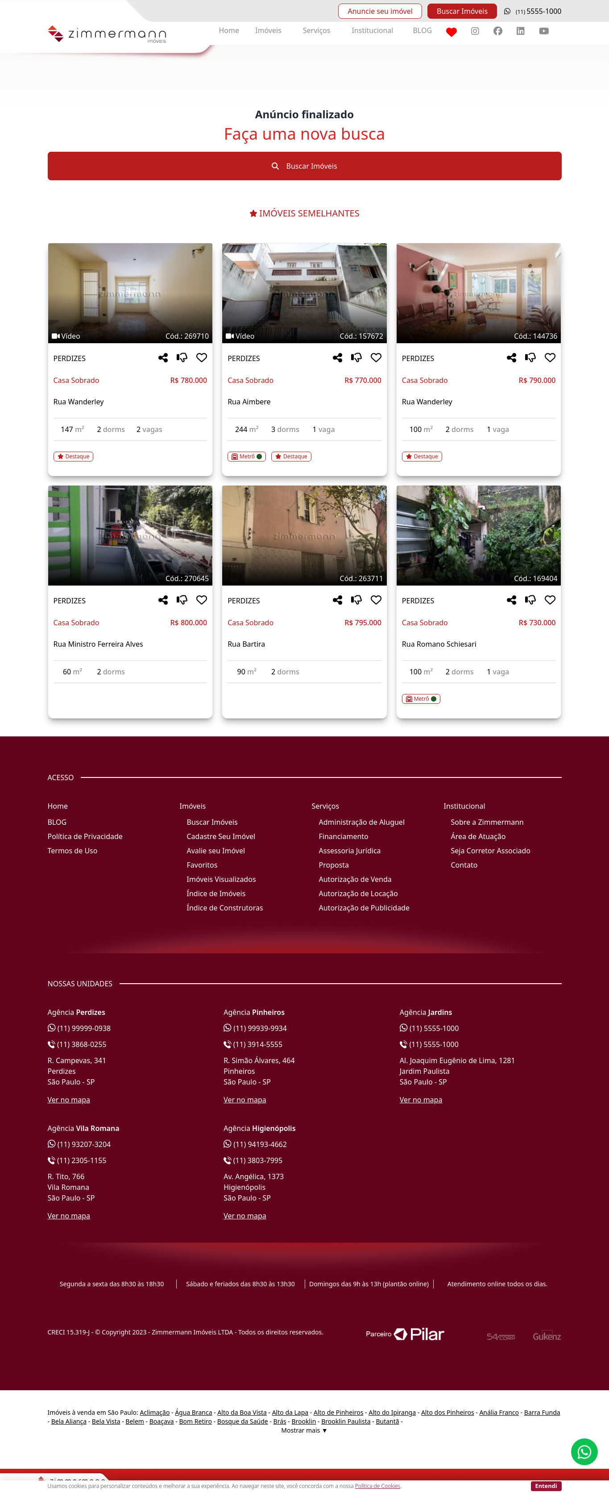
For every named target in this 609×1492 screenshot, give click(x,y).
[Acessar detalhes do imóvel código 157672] (304, 451)
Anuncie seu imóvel (380, 11)
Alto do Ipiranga (392, 1412)
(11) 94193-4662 (255, 1144)
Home (229, 30)
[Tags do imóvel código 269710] (130, 336)
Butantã (387, 1421)
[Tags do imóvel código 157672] (304, 336)
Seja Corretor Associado (491, 851)
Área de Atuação (478, 836)
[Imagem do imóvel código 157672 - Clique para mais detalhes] (304, 293)
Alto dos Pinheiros (447, 1412)
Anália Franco (499, 1412)
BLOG (422, 30)
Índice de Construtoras (225, 908)
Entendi (546, 1486)
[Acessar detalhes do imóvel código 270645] (130, 688)
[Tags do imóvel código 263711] (304, 578)
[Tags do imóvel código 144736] (479, 336)
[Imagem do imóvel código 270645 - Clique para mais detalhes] (130, 536)
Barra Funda (542, 1412)
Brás (279, 1421)
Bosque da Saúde (242, 1421)
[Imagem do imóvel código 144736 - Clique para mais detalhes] (479, 293)
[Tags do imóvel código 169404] (479, 578)
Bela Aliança (69, 1421)
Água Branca (193, 1412)
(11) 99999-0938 (79, 1028)
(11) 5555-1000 (429, 1028)
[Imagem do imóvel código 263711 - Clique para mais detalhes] (304, 536)
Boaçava (161, 1421)
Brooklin (304, 1421)
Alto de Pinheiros (338, 1412)
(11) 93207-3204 (79, 1144)
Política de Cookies (377, 1486)
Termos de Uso (73, 851)
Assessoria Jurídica (350, 851)
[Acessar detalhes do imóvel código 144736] (479, 451)
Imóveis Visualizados (221, 879)
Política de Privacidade (85, 836)
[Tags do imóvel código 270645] (130, 578)
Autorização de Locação (358, 893)
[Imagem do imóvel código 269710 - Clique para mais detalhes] (130, 293)
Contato (464, 865)
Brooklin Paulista (345, 1421)
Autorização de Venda (355, 879)
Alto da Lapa (290, 1412)
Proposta (334, 865)
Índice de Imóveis (216, 893)
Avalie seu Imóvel (216, 851)
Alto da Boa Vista (242, 1412)
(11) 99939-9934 (255, 1028)
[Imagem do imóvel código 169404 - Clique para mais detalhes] (479, 536)
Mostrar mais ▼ (304, 1430)
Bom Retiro (195, 1421)
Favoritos (202, 865)
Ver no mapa (69, 1100)
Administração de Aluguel (362, 822)
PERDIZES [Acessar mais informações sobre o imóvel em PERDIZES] (70, 358)
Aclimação (155, 1412)
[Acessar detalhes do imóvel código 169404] (479, 693)
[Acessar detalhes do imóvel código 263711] (304, 688)
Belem (134, 1421)
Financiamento (344, 836)
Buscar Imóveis (462, 11)
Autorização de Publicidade (364, 908)
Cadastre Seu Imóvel (221, 836)
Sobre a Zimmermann (487, 822)
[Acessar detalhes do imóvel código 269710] (130, 451)
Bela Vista (106, 1421)
